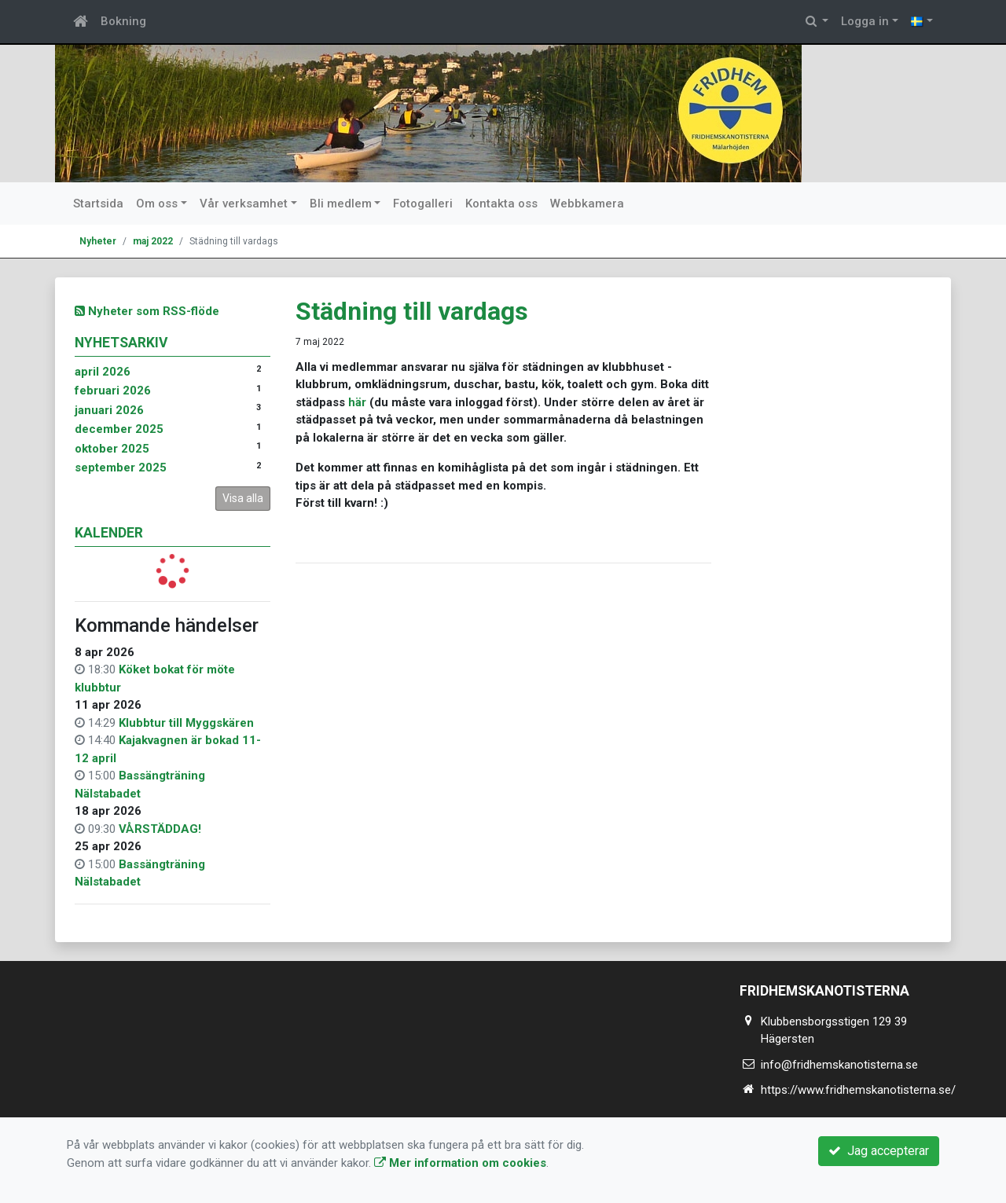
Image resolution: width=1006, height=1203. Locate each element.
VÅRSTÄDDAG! (160, 829)
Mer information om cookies (460, 1163)
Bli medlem (341, 203)
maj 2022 (153, 241)
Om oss (157, 203)
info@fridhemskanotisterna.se (839, 1065)
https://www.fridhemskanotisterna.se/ (858, 1090)
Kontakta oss (501, 203)
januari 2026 (109, 410)
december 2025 (119, 429)
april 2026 (102, 372)
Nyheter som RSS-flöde (147, 311)
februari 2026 (113, 390)
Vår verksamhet (244, 203)
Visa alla (242, 498)
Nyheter (97, 241)
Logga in (865, 21)
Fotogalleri (423, 203)
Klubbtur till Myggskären (186, 723)
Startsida (98, 203)
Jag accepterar (878, 1150)
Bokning (123, 21)
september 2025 (121, 467)
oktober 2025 (112, 449)
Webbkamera (587, 203)
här (357, 402)
